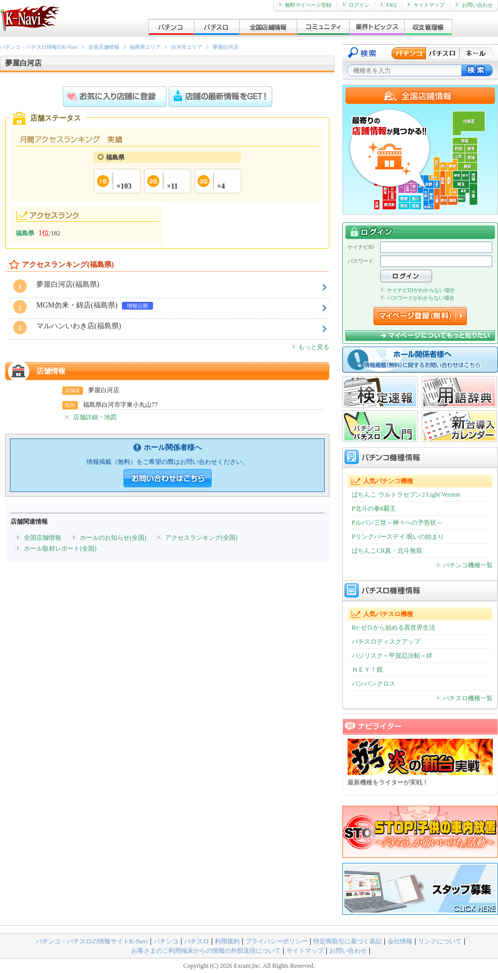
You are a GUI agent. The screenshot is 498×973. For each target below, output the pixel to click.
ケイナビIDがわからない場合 (417, 290)
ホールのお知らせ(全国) (113, 537)
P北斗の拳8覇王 (374, 508)
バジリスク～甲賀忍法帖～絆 (392, 655)
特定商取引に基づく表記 (347, 941)
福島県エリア (145, 47)
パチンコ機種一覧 (464, 565)
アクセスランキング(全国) (201, 537)
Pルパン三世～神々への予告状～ (397, 522)
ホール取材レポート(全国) (60, 548)
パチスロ (196, 941)
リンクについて (440, 941)
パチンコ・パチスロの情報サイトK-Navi (92, 941)
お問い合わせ (474, 5)
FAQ (388, 5)
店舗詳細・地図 (95, 417)
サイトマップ (426, 5)
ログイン (355, 5)
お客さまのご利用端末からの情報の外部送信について (206, 950)
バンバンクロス (373, 683)
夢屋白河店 (226, 47)
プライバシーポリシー (276, 941)
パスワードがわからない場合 (417, 298)
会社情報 (400, 941)
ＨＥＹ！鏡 (367, 669)
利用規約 (227, 941)
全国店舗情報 (103, 47)
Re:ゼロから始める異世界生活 (393, 627)
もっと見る (310, 347)
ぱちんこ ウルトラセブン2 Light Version (406, 494)
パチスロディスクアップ (386, 641)
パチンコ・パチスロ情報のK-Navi (39, 47)
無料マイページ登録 (304, 5)
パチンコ (166, 941)
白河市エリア (186, 47)
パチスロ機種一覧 (464, 698)
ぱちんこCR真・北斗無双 (387, 550)
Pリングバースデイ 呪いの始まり (398, 536)
